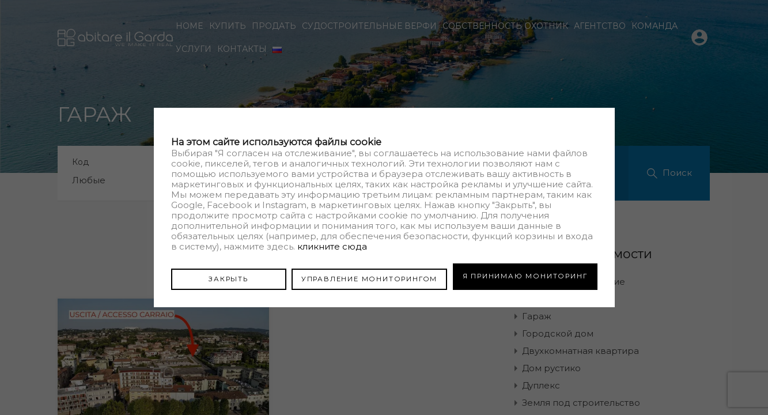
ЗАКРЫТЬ (228, 276)
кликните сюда (332, 248)
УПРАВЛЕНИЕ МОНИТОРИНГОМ (369, 276)
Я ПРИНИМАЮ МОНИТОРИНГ (525, 276)
